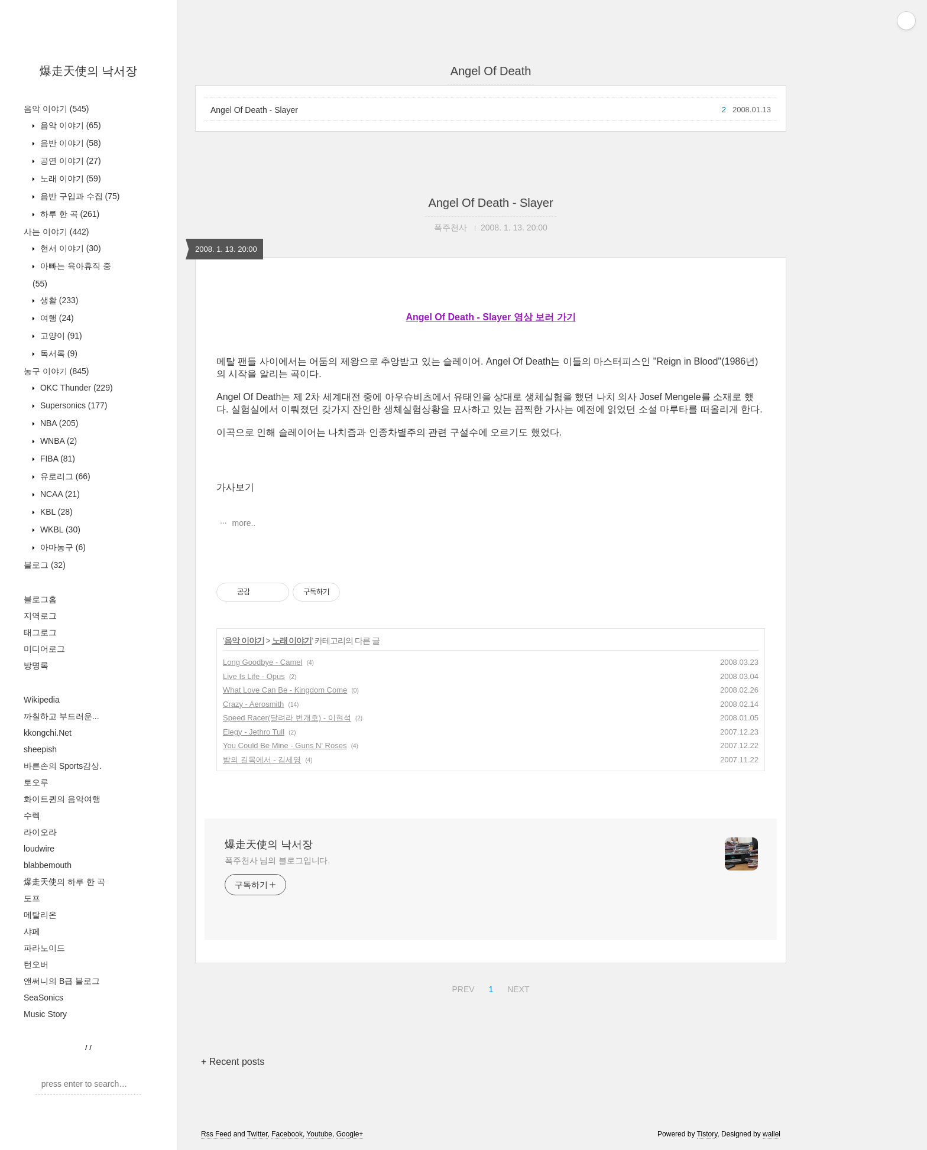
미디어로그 (44, 649)
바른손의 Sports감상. (63, 766)
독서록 (57, 353)
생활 (58, 300)
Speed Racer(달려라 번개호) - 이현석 (287, 717)
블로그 (45, 565)
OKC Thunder (75, 387)
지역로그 (40, 616)
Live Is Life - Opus (254, 676)
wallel (771, 1134)
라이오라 (40, 832)
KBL (55, 511)
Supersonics (73, 405)
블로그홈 (40, 599)
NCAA (59, 494)
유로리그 (64, 476)
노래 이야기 (69, 178)
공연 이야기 (69, 160)
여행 (56, 318)
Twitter (257, 1134)
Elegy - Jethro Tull (253, 731)
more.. (243, 523)
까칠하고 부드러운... (61, 716)
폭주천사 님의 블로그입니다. (277, 860)
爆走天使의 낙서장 (89, 70)
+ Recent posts (232, 1062)
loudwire (39, 848)
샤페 (32, 931)
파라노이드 (44, 948)
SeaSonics (43, 997)
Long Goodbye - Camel (262, 662)
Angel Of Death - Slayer (254, 110)
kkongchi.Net (48, 733)
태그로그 (40, 632)
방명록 (36, 665)
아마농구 (62, 547)
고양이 (60, 335)
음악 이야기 (56, 108)
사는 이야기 (56, 231)
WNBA (57, 441)
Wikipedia (42, 699)
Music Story (45, 1014)
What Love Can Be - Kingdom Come (285, 690)
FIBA (56, 458)
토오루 (36, 782)
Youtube (319, 1134)
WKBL (59, 529)
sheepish (40, 749)
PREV (461, 987)
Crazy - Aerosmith (253, 704)
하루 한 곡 (68, 214)
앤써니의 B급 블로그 (62, 981)
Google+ (350, 1134)
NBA (58, 423)
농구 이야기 (56, 371)
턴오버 (36, 964)
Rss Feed (216, 1134)
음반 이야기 (69, 143)
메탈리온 (40, 915)
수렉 (32, 815)
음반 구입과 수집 (78, 196)
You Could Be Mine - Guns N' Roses (284, 745)
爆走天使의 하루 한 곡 (64, 881)
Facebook (287, 1134)
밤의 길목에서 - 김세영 (262, 759)
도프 (32, 898)
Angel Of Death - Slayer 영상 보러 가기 (490, 317)
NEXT (516, 987)
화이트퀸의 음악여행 (62, 799)
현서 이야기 (69, 248)
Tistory (707, 1134)
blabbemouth (48, 865)
